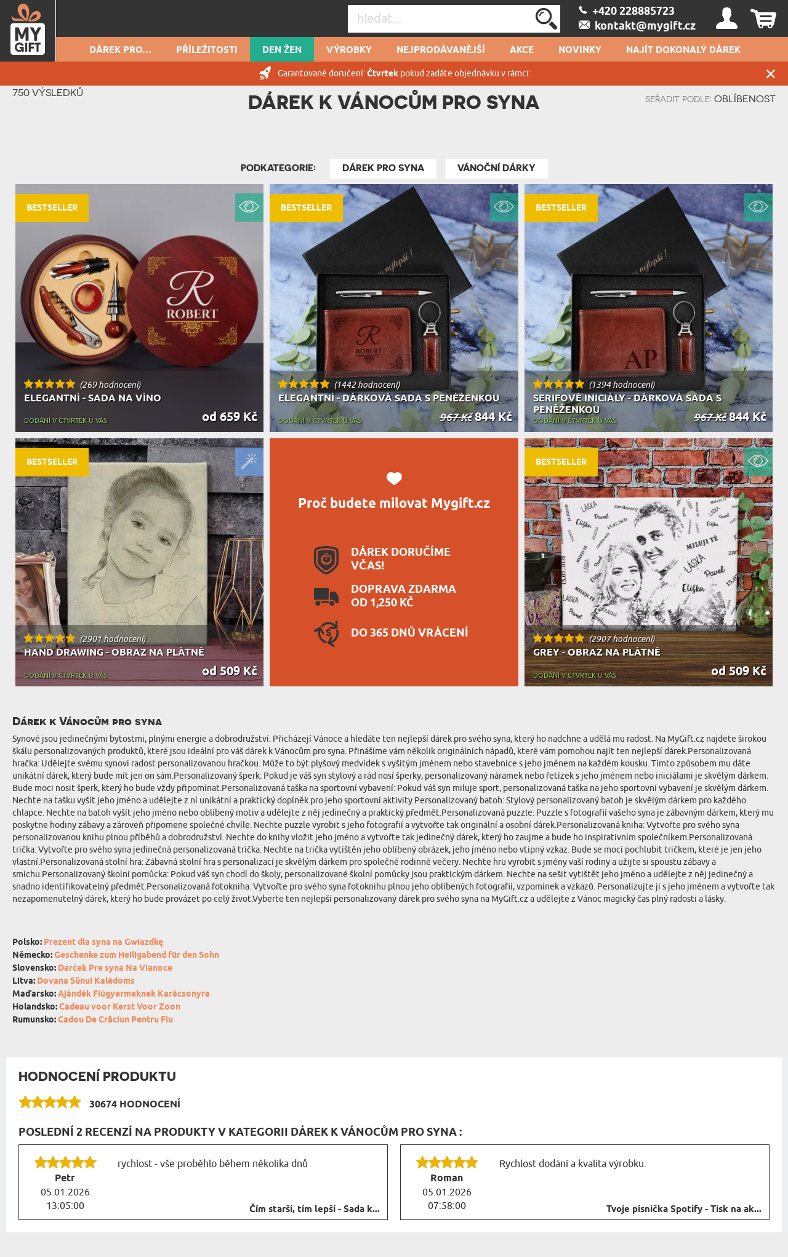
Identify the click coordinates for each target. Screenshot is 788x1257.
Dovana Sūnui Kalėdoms (86, 981)
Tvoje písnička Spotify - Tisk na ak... (684, 1209)
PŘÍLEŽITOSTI (207, 50)
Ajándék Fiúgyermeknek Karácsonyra (134, 994)
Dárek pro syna (383, 168)
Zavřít (771, 74)
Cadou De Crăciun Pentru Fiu (115, 1020)
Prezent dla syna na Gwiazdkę (103, 943)
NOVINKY (579, 50)
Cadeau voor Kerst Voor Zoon (119, 1007)
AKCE (522, 50)
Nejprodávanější (440, 50)
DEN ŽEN (282, 50)
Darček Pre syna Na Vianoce (115, 968)
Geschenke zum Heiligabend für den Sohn (136, 956)
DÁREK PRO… (120, 50)
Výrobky (349, 50)
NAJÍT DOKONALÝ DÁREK (683, 50)
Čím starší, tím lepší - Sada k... (314, 1209)
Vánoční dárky (496, 168)
